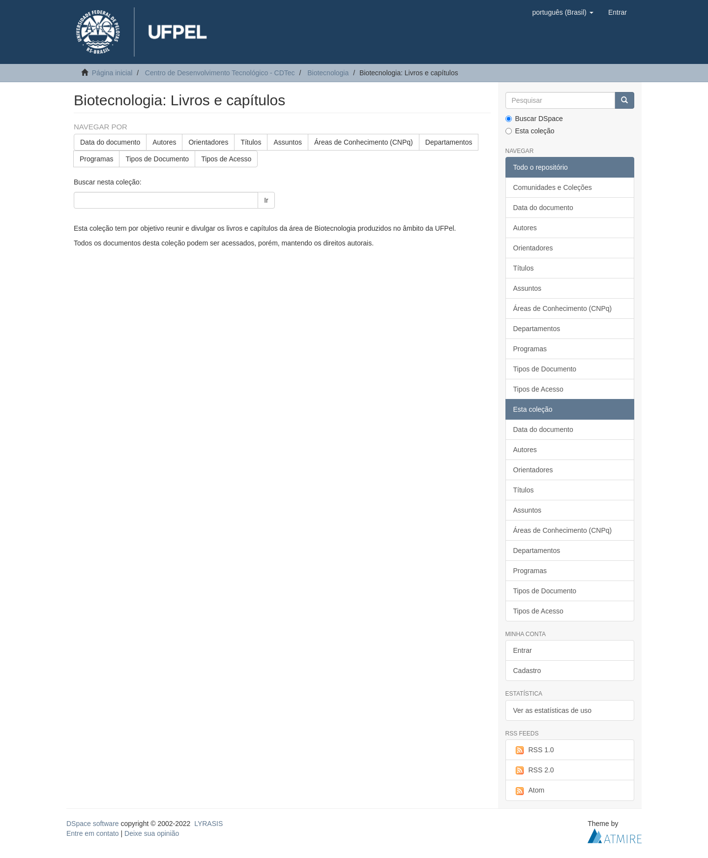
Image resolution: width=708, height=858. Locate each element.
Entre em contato (92, 833)
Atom (529, 790)
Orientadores (208, 142)
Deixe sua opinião (151, 833)
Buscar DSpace (534, 119)
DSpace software (92, 823)
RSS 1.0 (533, 750)
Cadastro (527, 670)
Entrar (522, 650)
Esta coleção (530, 131)
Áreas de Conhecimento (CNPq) (363, 142)
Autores (164, 142)
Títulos (250, 142)
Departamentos (448, 142)
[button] (562, 12)
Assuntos (287, 142)
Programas (96, 159)
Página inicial (112, 73)
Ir (266, 200)
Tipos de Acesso (226, 159)
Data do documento (110, 142)
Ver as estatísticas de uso (552, 710)
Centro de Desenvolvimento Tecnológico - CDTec (220, 73)
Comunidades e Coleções (552, 187)
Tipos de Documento (157, 159)
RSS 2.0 (533, 770)
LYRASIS (208, 823)
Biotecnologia (328, 73)
